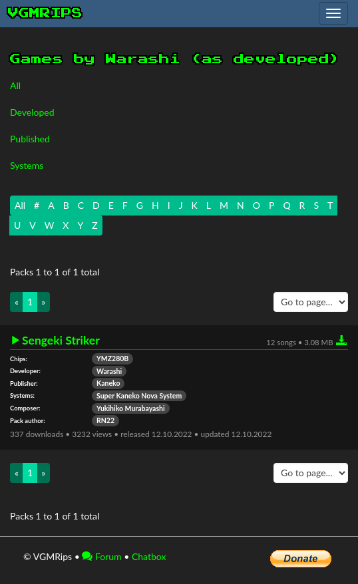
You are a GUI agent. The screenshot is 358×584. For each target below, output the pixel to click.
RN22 (105, 420)
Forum (101, 556)
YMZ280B (112, 359)
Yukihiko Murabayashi (130, 408)
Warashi (109, 371)
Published (30, 138)
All (15, 85)
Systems (26, 165)
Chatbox (149, 556)
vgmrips (45, 13)
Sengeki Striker (61, 341)
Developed (32, 112)
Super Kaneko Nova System (139, 396)
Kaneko (108, 383)
